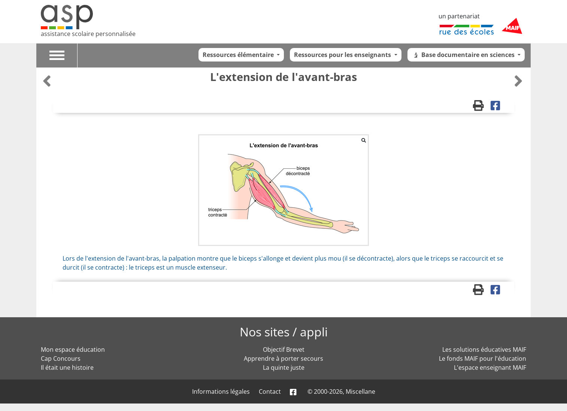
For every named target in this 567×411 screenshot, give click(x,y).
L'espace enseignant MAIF (490, 367)
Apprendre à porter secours (283, 358)
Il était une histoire (67, 367)
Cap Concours (61, 358)
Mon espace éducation (73, 349)
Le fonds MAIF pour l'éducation (482, 358)
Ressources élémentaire (239, 55)
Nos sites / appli (284, 332)
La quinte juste (283, 367)
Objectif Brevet (283, 349)
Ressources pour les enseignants (343, 55)
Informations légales (221, 391)
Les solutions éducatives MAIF (484, 349)
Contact (270, 391)
